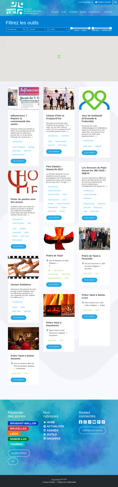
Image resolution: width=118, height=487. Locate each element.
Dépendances (53, 207)
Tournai (16, 444)
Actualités (55, 426)
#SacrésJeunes (53, 200)
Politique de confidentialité (66, 482)
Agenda (53, 430)
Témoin (62, 211)
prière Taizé (16, 151)
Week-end (27, 151)
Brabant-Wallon (23, 423)
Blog (64, 12)
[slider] (71, 28)
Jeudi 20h (51, 145)
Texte (65, 194)
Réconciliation (17, 240)
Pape (85, 211)
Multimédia (65, 136)
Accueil (55, 12)
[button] (59, 57)
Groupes (108, 12)
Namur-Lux (18, 439)
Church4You (18, 453)
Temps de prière (53, 194)
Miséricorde (98, 207)
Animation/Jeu (17, 141)
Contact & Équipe (49, 482)
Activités (73, 12)
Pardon (15, 236)
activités (51, 204)
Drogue (63, 207)
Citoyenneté (16, 232)
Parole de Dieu (53, 274)
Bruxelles (18, 428)
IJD (13, 461)
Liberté (14, 307)
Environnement (61, 141)
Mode (26, 232)
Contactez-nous (92, 430)
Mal (49, 270)
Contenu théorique (54, 190)
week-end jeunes (18, 155)
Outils (83, 12)
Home (51, 422)
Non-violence (58, 270)
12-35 (64, 200)
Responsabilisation (54, 278)
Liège (14, 433)
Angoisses (101, 204)
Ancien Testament (18, 147)
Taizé (66, 278)
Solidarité (98, 146)
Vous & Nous (94, 12)
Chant (50, 141)
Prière (23, 307)
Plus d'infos (18, 161)
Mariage (31, 147)
